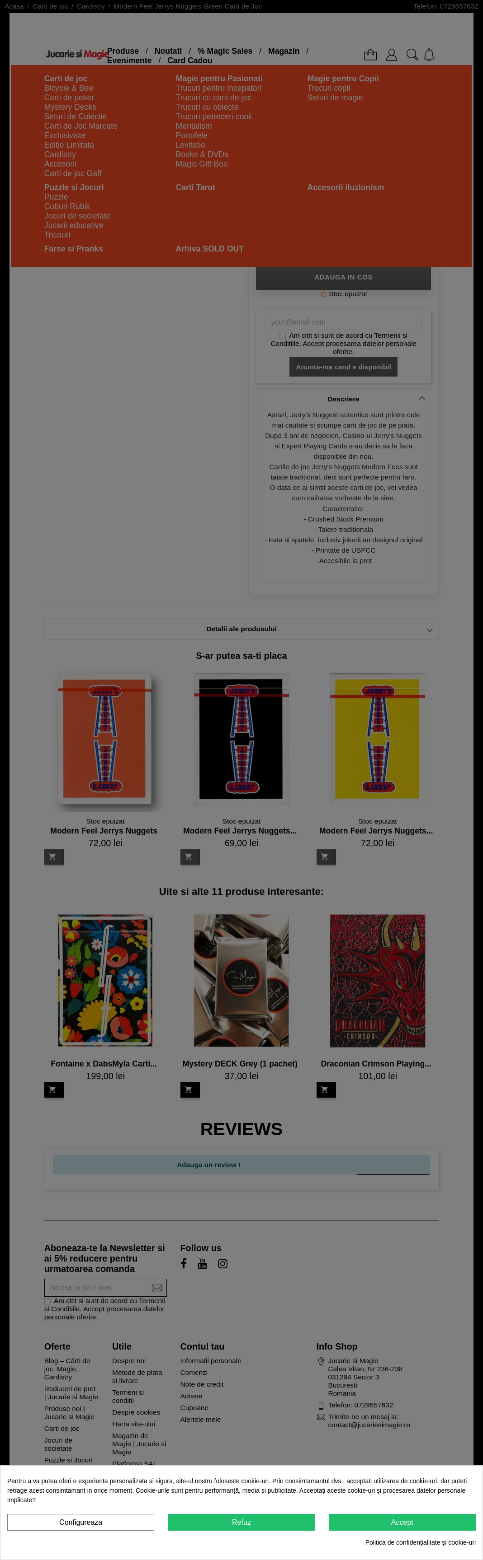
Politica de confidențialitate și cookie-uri (420, 1542)
